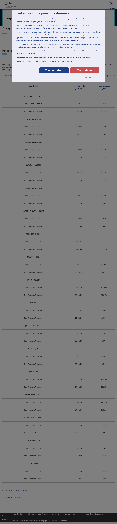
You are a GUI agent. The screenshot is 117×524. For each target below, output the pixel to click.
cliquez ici (69, 61)
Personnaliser (91, 77)
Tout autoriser (54, 70)
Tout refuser (84, 70)
